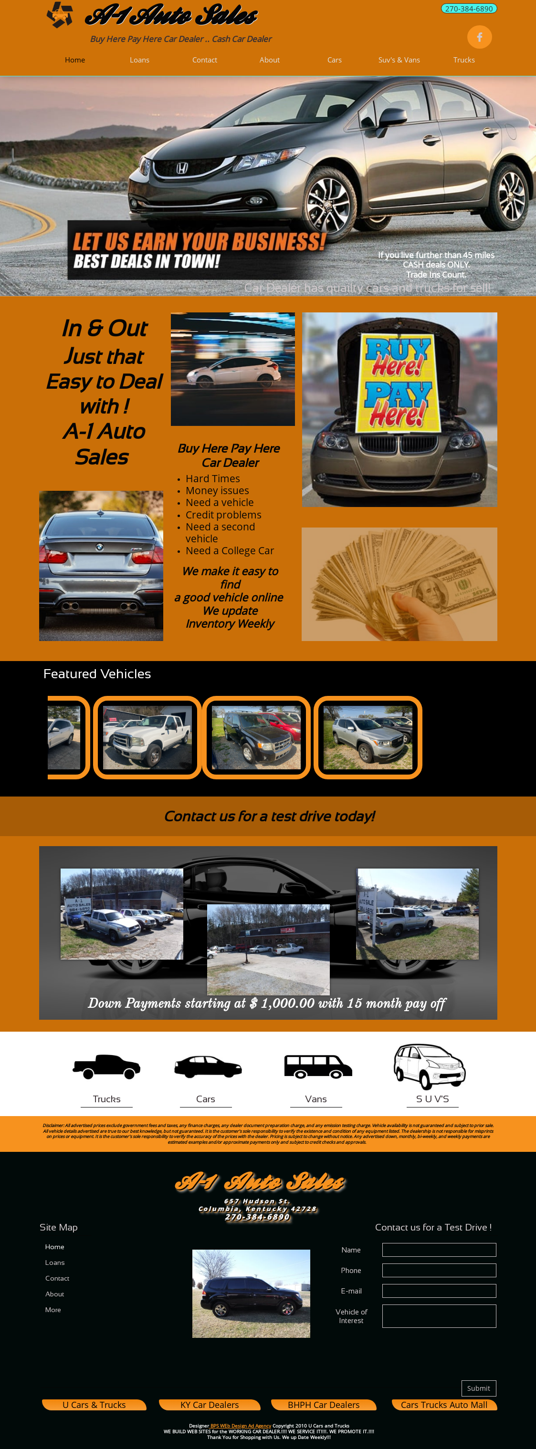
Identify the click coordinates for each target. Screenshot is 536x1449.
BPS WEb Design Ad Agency (240, 1425)
